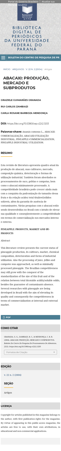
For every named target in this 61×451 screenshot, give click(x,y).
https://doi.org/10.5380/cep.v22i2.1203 (28, 123)
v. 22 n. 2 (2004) (34, 69)
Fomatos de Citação (16, 352)
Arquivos (18, 69)
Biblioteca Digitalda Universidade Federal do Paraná (27, 38)
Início (6, 69)
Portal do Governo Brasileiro (23, 1)
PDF (8, 317)
